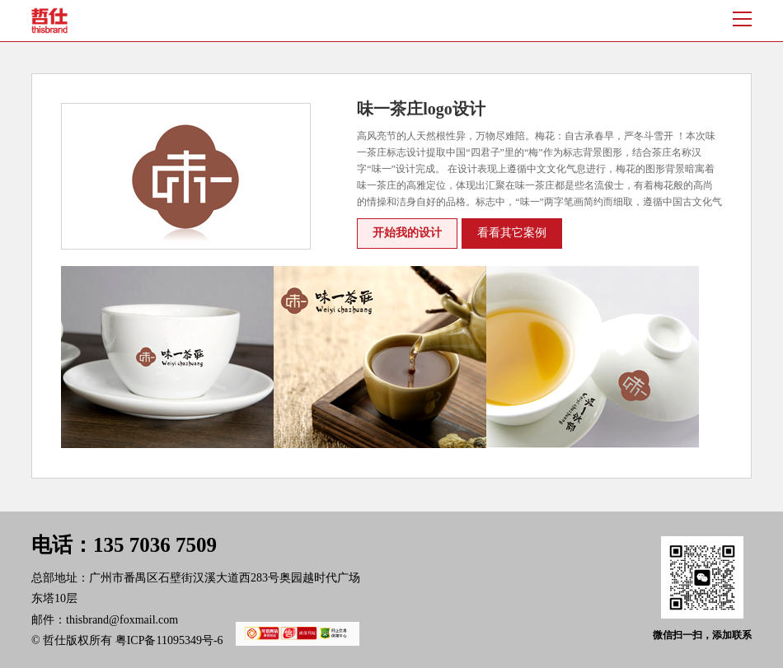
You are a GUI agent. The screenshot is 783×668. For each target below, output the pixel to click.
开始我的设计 (407, 233)
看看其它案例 (511, 233)
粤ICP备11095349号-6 (231, 640)
